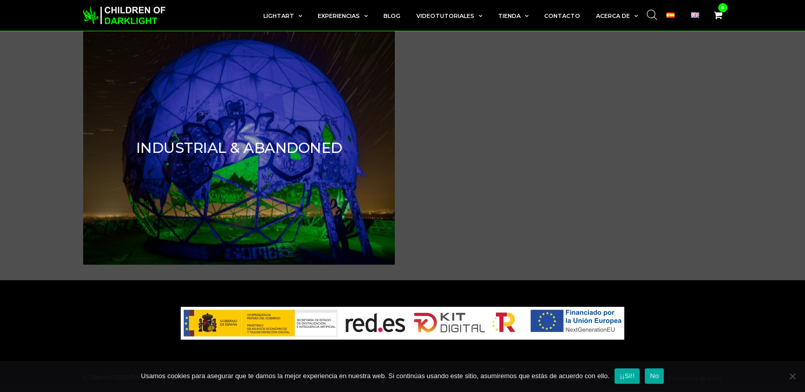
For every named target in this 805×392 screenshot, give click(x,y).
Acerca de (613, 15)
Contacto (562, 15)
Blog (392, 15)
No (654, 376)
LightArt (278, 15)
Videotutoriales (445, 15)
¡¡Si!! (627, 376)
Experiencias (339, 15)
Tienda (509, 15)
